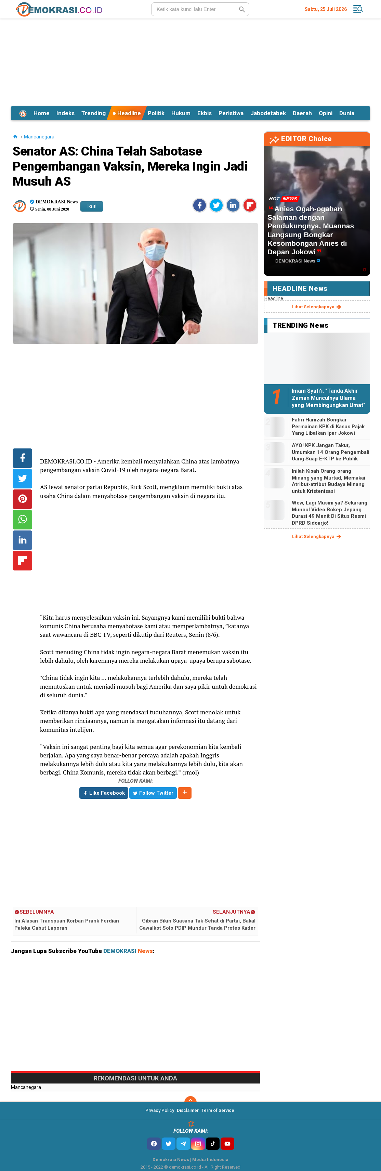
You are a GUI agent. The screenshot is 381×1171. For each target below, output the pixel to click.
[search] (200, 9)
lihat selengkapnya (317, 307)
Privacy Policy (159, 1110)
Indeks (65, 113)
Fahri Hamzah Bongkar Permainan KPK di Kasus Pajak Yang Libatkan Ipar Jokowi (328, 426)
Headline (127, 113)
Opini (325, 113)
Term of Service (217, 1110)
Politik (156, 113)
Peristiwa (231, 113)
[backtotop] (190, 1102)
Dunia (346, 113)
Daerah (302, 113)
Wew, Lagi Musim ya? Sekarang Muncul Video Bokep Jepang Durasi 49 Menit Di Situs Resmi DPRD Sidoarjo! (329, 513)
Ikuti (91, 206)
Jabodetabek (268, 113)
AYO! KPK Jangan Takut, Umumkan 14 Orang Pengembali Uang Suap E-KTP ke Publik (330, 452)
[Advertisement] (190, 61)
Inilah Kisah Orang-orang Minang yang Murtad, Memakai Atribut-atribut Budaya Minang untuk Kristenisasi (328, 481)
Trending (93, 113)
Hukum (180, 113)
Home (42, 113)
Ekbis (204, 113)
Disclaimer (188, 1110)
